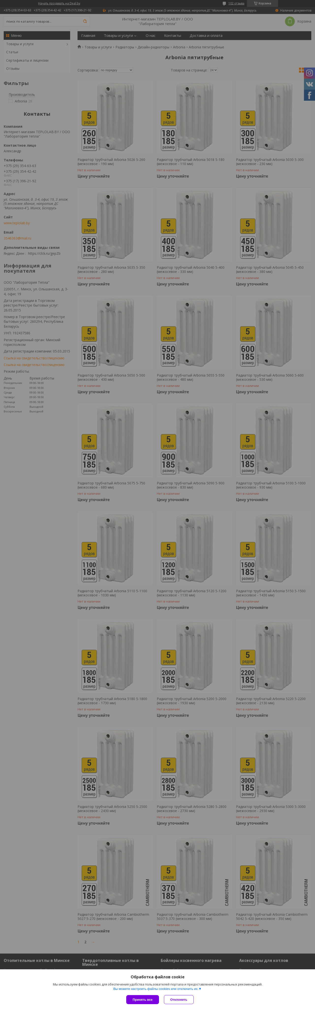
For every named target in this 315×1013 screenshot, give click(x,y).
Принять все (143, 999)
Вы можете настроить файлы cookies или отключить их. (155, 989)
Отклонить (178, 999)
